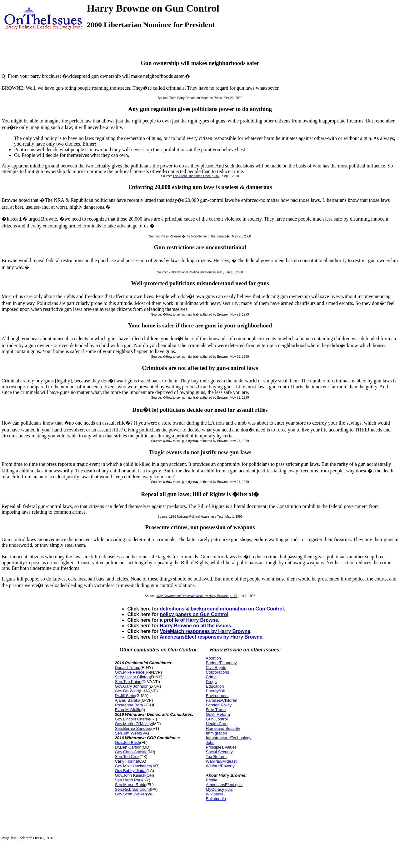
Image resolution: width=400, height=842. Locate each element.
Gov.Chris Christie (131, 752)
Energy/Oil (215, 691)
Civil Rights (216, 667)
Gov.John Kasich (130, 775)
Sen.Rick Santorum (132, 789)
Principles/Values (221, 747)
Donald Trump (127, 667)
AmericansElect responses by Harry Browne (211, 637)
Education (215, 686)
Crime (211, 677)
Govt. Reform (218, 714)
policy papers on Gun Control (194, 614)
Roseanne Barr (128, 705)
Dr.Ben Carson (128, 747)
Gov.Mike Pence (129, 672)
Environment (217, 695)
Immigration (216, 733)
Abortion (213, 658)
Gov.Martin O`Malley (133, 723)
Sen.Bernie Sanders (133, 728)
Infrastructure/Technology (229, 737)
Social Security (219, 752)
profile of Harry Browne (191, 620)
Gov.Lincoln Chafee (132, 719)
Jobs (210, 742)
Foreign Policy (219, 705)
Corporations (217, 672)
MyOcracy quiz (219, 789)
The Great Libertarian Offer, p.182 (195, 176)
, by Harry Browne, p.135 (197, 596)
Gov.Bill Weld (127, 691)
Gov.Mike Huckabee (133, 766)
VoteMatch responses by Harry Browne (205, 631)
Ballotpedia (216, 798)
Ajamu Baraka (127, 700)
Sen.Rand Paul (128, 780)
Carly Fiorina (126, 761)
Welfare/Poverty (220, 766)
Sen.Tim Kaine (128, 681)
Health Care (217, 723)
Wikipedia (214, 794)
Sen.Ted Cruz (127, 756)
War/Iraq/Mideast (221, 761)
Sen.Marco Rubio (130, 784)
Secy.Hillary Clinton (132, 677)
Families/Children (221, 700)
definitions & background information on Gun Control (222, 608)
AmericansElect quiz (224, 784)
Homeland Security (223, 728)
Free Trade (216, 709)
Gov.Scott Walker (130, 794)
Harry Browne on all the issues (195, 625)
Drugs (211, 681)
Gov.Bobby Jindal (130, 770)
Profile (212, 780)
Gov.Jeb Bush (127, 742)
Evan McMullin (128, 709)
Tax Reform (216, 756)
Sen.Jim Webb (128, 733)
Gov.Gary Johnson (131, 686)
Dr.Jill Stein (125, 695)
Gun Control (217, 719)
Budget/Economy (221, 662)
